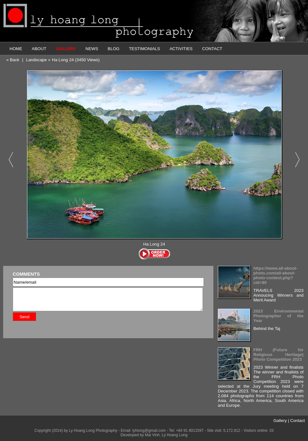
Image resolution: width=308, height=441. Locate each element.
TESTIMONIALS (144, 48)
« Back (12, 59)
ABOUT (39, 48)
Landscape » (38, 59)
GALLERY (66, 48)
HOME (16, 48)
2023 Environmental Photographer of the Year (278, 316)
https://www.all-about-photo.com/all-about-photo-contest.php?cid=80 (275, 275)
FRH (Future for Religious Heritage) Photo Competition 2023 (278, 354)
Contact (297, 420)
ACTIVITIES (181, 48)
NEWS (91, 48)
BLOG (113, 48)
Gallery (280, 420)
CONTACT (212, 48)
